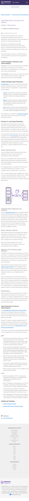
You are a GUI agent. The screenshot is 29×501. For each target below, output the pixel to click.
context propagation (23, 114)
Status (14, 441)
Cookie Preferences (23, 492)
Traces (5, 93)
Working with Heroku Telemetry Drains (13, 406)
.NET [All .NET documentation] (14, 459)
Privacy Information (23, 491)
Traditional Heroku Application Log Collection (11, 209)
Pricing (14, 469)
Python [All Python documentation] (14, 453)
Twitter (13, 475)
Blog (14, 438)
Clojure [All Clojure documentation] (14, 457)
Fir (1, 44)
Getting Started (14, 430)
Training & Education (14, 436)
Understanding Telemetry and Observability (11, 62)
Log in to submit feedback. (7, 418)
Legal (9, 491)
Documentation (14, 432)
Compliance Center (14, 435)
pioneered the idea (10, 212)
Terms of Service (14, 491)
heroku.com (4, 491)
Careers (14, 464)
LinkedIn (17, 475)
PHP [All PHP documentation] (14, 451)
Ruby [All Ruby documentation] (14, 448)
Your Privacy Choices (15, 494)
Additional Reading (8, 401)
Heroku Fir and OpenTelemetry (12, 121)
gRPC (2, 336)
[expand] (16, 28)
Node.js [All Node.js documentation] (14, 446)
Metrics (5, 100)
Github (15, 475)
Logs (4, 107)
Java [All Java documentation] (14, 449)
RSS (11, 475)
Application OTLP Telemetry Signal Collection (11, 250)
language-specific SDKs (7, 267)
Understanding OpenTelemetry (12, 82)
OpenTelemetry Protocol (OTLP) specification (15, 310)
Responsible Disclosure (6, 492)
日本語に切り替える (11, 25)
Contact (16, 492)
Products (14, 467)
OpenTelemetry (5, 84)
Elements (14, 465)
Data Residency (5, 291)
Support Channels (14, 440)
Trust (13, 492)
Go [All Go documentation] (14, 454)
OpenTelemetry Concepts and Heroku (20, 14)
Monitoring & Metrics (6, 14)
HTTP (2, 373)
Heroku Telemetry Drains (8, 150)
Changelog (14, 433)
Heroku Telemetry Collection (9, 230)
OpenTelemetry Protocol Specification (10, 307)
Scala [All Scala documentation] (14, 456)
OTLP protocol (14, 135)
